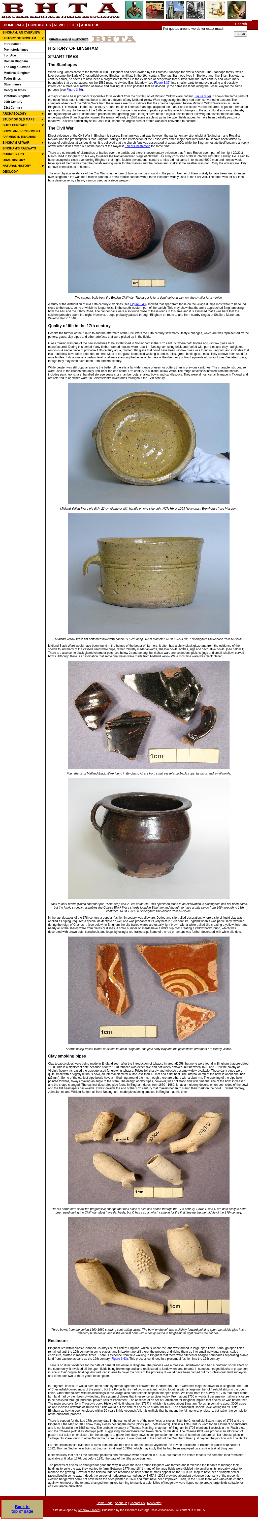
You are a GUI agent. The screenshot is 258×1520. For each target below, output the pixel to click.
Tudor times (12, 78)
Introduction (12, 44)
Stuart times (12, 84)
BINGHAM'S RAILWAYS (19, 148)
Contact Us (137, 1503)
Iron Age (10, 55)
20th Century (13, 102)
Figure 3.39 (74, 89)
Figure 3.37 (162, 82)
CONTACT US (39, 25)
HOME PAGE (14, 25)
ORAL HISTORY (14, 160)
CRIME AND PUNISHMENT (21, 131)
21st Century (13, 107)
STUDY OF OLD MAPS (19, 119)
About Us (121, 1503)
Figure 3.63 (119, 1358)
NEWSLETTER (66, 25)
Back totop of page (22, 1509)
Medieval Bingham (17, 73)
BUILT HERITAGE (15, 125)
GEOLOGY (10, 171)
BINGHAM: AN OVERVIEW (21, 32)
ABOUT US (90, 25)
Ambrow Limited (89, 1510)
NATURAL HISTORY (17, 166)
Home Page (104, 1503)
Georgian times (15, 90)
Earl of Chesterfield (137, 146)
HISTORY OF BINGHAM (19, 38)
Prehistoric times (16, 49)
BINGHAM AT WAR (16, 142)
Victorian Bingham (17, 96)
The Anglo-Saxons (17, 67)
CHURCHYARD (13, 154)
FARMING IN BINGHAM (19, 137)
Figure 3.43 (138, 304)
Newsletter (154, 1503)
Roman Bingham (16, 61)
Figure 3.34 (202, 96)
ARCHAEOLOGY (14, 113)
